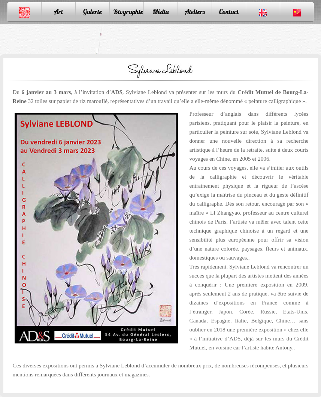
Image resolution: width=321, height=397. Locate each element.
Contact (229, 11)
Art (58, 11)
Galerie (92, 11)
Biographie (128, 11)
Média (160, 11)
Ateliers (195, 11)
